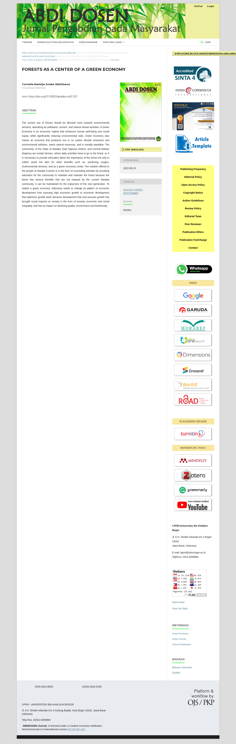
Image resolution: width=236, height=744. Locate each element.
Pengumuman (88, 42)
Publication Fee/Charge (193, 239)
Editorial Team (193, 216)
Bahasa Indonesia (182, 667)
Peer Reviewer (193, 224)
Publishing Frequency (193, 169)
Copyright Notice (193, 192)
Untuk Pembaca (180, 633)
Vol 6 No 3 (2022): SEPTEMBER (39, 59)
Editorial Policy (193, 177)
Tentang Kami (112, 42)
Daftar (198, 6)
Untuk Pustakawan (181, 644)
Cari (207, 42)
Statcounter (178, 602)
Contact (193, 247)
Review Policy (193, 208)
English (176, 672)
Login (210, 6)
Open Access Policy (193, 184)
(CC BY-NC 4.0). (76, 729)
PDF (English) (134, 149)
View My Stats (180, 608)
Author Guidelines (193, 200)
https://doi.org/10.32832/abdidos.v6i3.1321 (52, 96)
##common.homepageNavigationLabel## (49, 52)
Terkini (27, 42)
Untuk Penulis (179, 639)
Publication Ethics (193, 232)
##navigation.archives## (55, 42)
